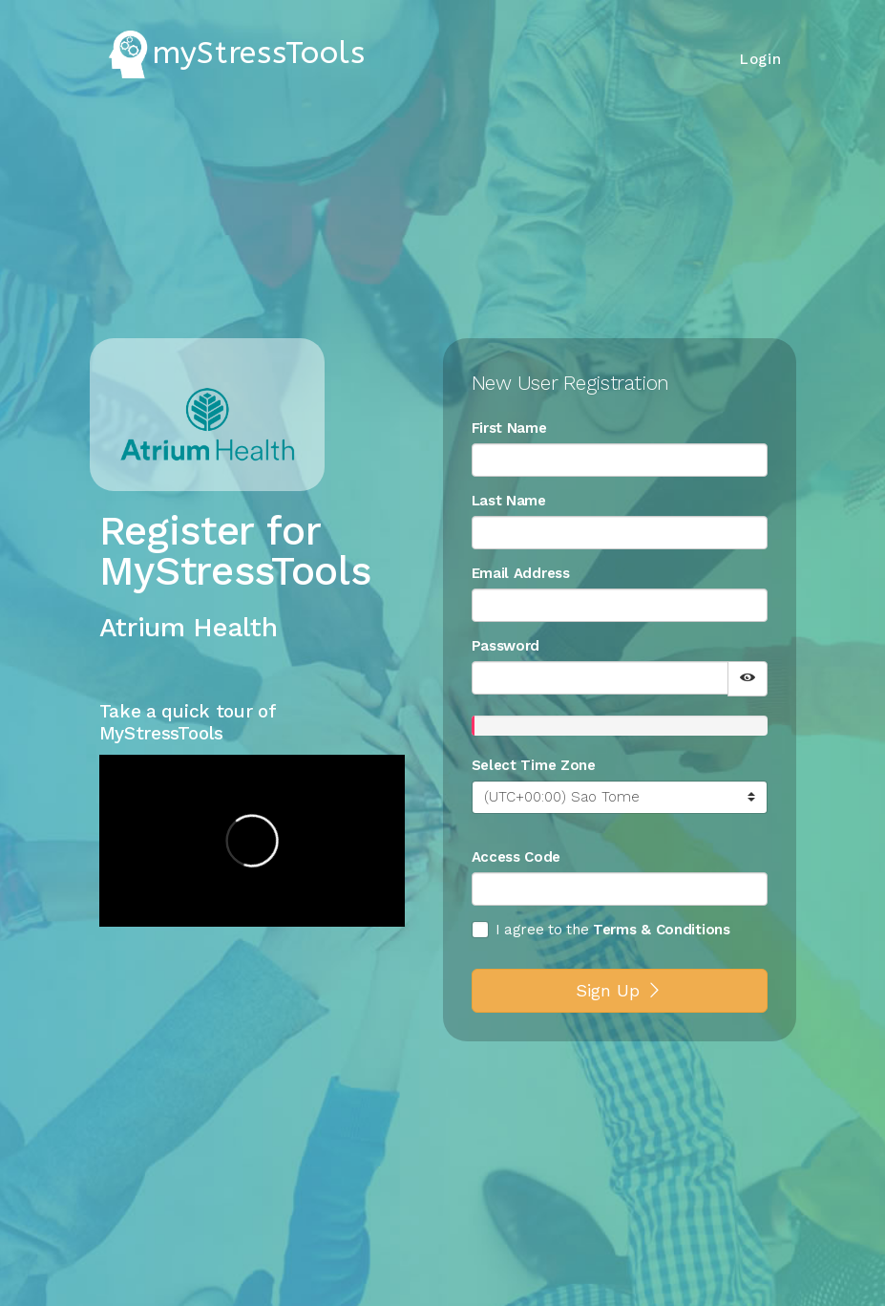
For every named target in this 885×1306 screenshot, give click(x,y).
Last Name (509, 500)
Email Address (521, 573)
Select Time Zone (534, 765)
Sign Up (619, 990)
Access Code (516, 857)
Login (761, 59)
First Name (509, 428)
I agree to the (530, 929)
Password (506, 645)
